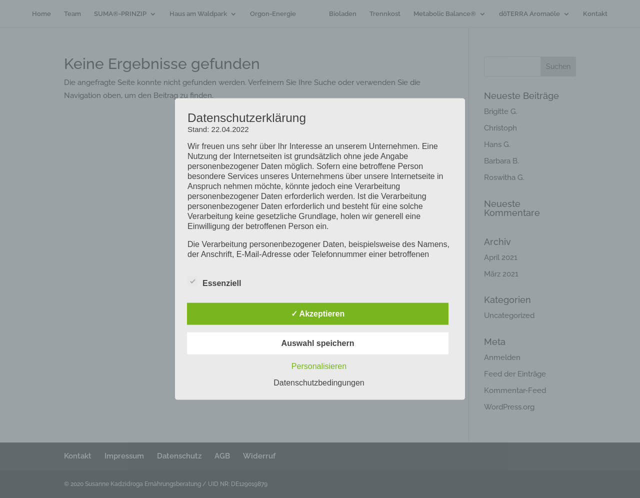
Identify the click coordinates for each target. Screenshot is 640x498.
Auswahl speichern (318, 342)
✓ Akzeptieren (318, 313)
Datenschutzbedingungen (319, 382)
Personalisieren (319, 366)
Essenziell (214, 281)
